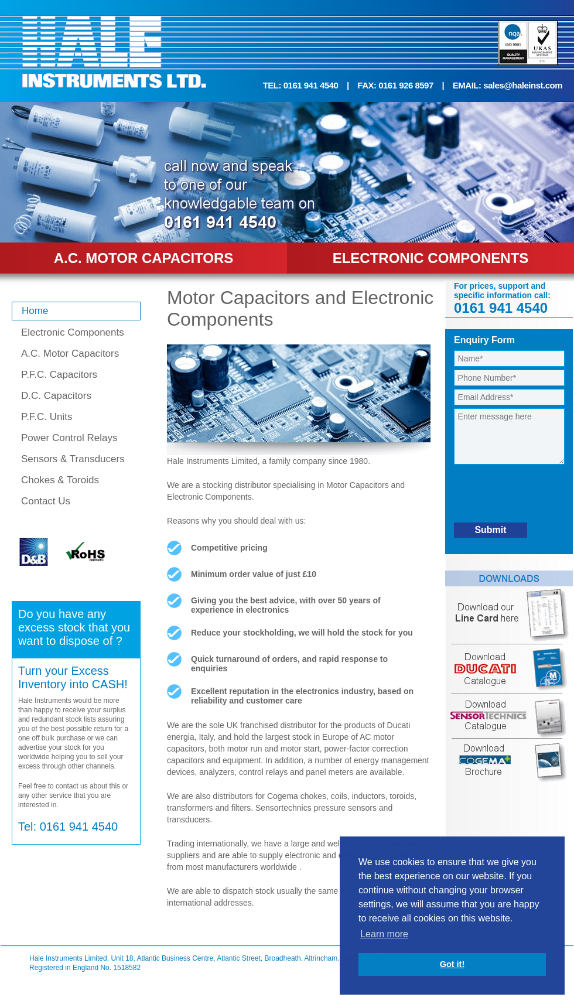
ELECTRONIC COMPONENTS (431, 258)
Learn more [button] (384, 934)
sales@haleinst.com (522, 85)
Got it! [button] (452, 964)
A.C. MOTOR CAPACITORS (144, 258)
